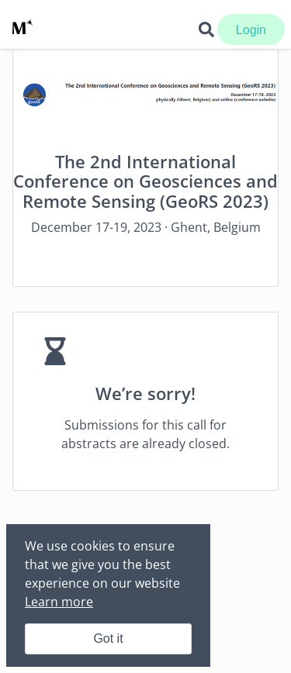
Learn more (59, 601)
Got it (108, 638)
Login (251, 29)
